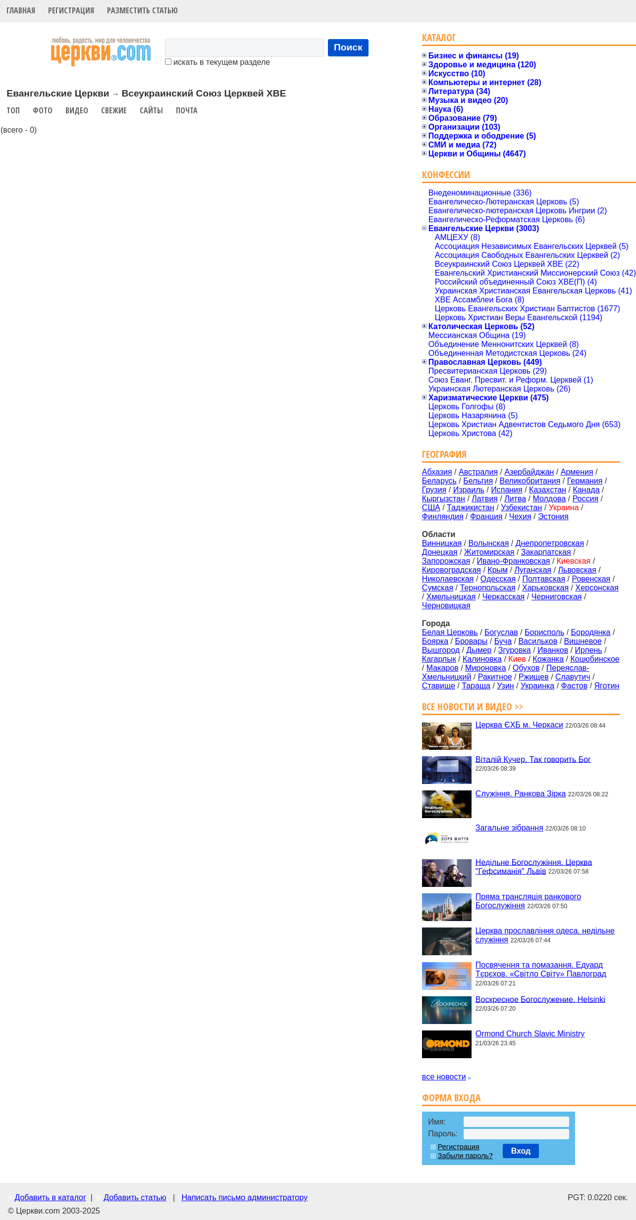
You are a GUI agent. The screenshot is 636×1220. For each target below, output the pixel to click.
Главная (20, 10)
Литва (515, 498)
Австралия (478, 472)
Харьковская (545, 588)
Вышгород (441, 650)
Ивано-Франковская (513, 561)
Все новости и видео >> (473, 706)
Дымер (478, 650)
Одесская (498, 579)
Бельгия (478, 481)
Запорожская (446, 561)
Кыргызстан (443, 498)
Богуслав (501, 632)
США (431, 507)
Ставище (438, 686)
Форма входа (451, 1097)
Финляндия (443, 516)
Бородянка (591, 632)
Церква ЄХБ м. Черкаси (519, 725)
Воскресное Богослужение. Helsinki (540, 999)
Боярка (435, 641)
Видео (76, 110)
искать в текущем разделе (217, 62)
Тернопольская (488, 588)
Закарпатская (546, 552)
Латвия (484, 498)
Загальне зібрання (509, 828)
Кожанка (548, 659)
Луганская (532, 570)
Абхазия (437, 472)
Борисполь (544, 632)
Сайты (151, 110)
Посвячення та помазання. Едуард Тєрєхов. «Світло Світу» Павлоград (541, 969)
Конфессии (446, 174)
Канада (586, 490)
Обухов (526, 668)
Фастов (574, 686)
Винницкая (442, 543)
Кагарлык (439, 659)
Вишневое (583, 641)
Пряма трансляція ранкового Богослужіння (528, 901)
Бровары (471, 641)
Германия (585, 481)
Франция (486, 516)
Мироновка (485, 668)
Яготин (607, 686)
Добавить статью (135, 1197)
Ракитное (495, 677)
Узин (505, 686)
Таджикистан (470, 507)
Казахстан (547, 490)
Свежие (114, 110)
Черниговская (556, 596)
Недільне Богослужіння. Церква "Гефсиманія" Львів (534, 866)
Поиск (348, 47)
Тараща (476, 686)
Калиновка (482, 659)
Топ (13, 110)
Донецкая (440, 552)
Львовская (577, 570)
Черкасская (503, 596)
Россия (585, 498)
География (444, 454)
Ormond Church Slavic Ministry (530, 1033)
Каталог (439, 37)
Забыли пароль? (465, 1156)
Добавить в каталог (50, 1197)
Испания (507, 490)
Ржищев (534, 677)
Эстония (553, 516)
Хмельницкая (451, 596)
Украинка (537, 686)
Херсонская (597, 588)
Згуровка (514, 650)
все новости (444, 1077)
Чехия (520, 516)
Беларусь (439, 481)
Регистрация (71, 10)
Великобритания (530, 481)
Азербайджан (529, 472)
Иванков (552, 650)
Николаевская (448, 579)
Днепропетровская (550, 543)
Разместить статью (142, 10)
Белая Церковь (450, 632)
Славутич (572, 677)
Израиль (468, 490)
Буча (503, 641)
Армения (577, 472)
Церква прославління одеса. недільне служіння (545, 935)
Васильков (537, 641)
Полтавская (543, 579)
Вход (521, 1151)
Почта (187, 110)
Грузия (434, 490)
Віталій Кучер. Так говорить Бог (533, 759)
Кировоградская (451, 570)
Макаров (442, 668)
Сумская (437, 588)
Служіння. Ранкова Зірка (521, 793)
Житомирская (489, 552)
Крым (497, 570)
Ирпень (588, 650)
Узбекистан (521, 507)
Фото (43, 110)
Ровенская (591, 579)
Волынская (489, 543)
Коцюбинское (594, 659)
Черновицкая (446, 605)
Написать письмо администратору (244, 1197)
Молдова (549, 498)
